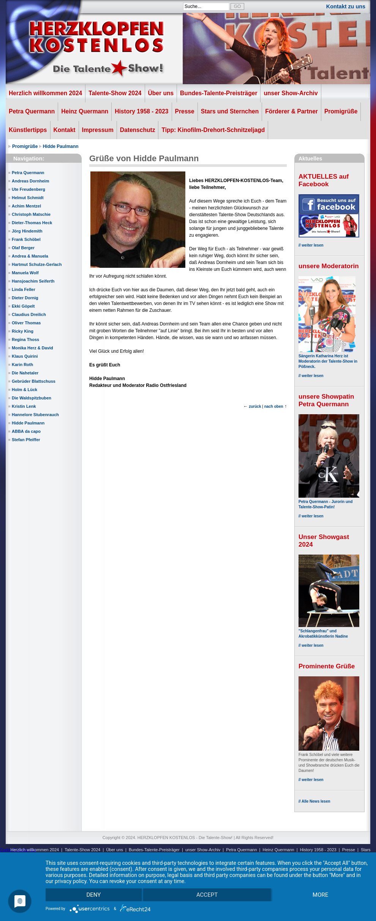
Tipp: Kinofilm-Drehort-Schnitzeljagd (213, 130)
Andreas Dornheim (30, 181)
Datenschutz (137, 130)
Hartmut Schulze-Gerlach (37, 264)
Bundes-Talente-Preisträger (218, 93)
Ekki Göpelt (23, 306)
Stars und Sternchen (230, 111)
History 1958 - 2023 (141, 111)
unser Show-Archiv (291, 93)
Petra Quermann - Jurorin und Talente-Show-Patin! (329, 501)
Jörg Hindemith (27, 231)
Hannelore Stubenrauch (35, 414)
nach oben (273, 406)
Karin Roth (22, 364)
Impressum (98, 130)
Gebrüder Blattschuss (33, 381)
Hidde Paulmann (61, 146)
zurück (255, 406)
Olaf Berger (23, 247)
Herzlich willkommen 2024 (45, 93)
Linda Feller (23, 289)
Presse (184, 111)
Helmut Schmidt (28, 197)
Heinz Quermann (84, 111)
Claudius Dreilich (29, 314)
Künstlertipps (28, 130)
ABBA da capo (26, 431)
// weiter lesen (311, 245)
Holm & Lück (24, 389)
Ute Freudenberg (28, 189)
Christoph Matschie (31, 214)
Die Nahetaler (25, 373)
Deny (93, 894)
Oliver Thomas (26, 323)
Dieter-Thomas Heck (32, 222)
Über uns (161, 93)
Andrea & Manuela (30, 256)
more (320, 894)
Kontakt (65, 130)
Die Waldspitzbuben (31, 398)
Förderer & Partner (291, 111)
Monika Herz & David (32, 348)
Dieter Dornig (25, 297)
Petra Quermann (32, 111)
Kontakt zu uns (345, 6)
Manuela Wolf (25, 272)
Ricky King (22, 331)
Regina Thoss (25, 339)
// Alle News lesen (314, 801)
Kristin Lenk (24, 406)
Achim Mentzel (26, 206)
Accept (207, 894)
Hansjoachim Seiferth (33, 281)
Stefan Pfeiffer (26, 439)
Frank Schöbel (26, 239)
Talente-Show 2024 (114, 93)
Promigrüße (341, 111)
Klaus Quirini (25, 356)
